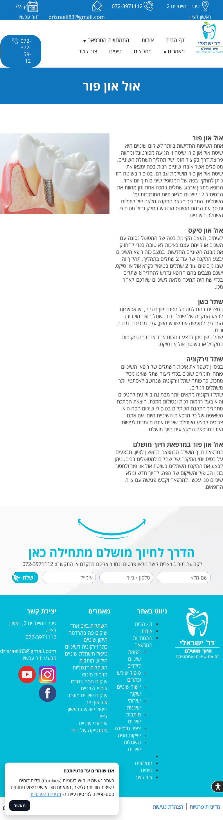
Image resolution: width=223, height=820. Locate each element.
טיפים (115, 51)
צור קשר (88, 51)
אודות (147, 40)
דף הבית (175, 40)
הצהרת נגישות (168, 806)
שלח (22, 577)
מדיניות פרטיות (205, 806)
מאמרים (176, 51)
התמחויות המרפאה (108, 40)
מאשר (20, 805)
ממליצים (143, 51)
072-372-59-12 (21, 50)
